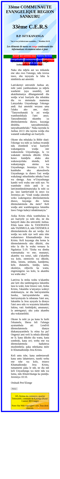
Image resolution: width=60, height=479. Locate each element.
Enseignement (30, 59)
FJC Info (34, 63)
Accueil (16, 56)
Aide (40, 63)
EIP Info (26, 63)
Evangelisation (17, 59)
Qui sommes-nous (28, 56)
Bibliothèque (48, 59)
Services (48, 56)
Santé (40, 59)
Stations (40, 56)
